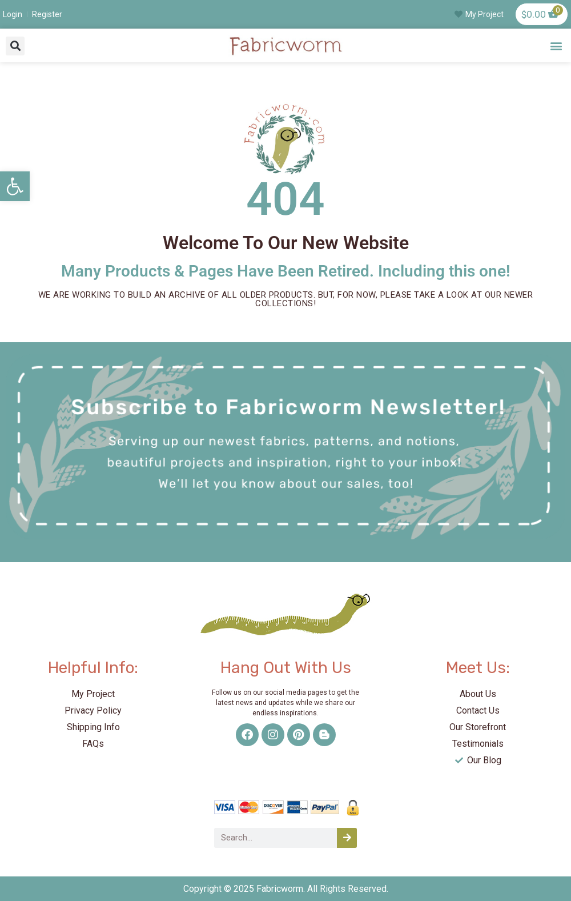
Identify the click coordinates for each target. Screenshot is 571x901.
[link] (15, 186)
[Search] (347, 838)
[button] (15, 46)
